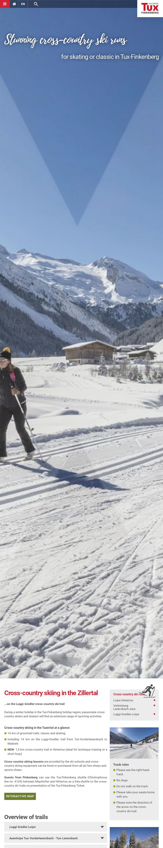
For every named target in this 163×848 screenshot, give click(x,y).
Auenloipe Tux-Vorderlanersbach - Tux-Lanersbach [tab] (43, 838)
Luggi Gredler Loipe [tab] (22, 827)
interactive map (20, 796)
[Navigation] (5, 4)
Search (36, 4)
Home (150, 8)
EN (23, 4)
